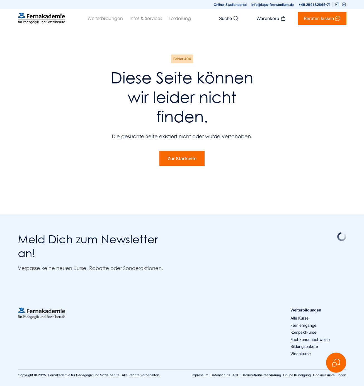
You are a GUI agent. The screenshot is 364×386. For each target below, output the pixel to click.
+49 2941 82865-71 (314, 5)
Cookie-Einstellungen (329, 375)
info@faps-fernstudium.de (272, 5)
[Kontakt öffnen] (336, 363)
